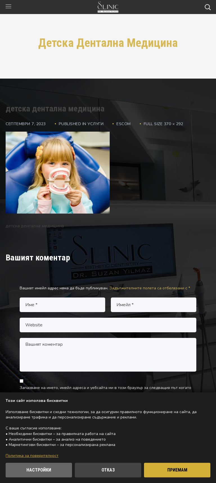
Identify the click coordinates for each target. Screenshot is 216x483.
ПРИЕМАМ (177, 470)
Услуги (95, 124)
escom (123, 124)
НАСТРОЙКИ (38, 470)
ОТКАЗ (108, 470)
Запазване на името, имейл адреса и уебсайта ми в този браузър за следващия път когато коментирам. (105, 391)
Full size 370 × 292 (163, 124)
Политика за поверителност (32, 455)
